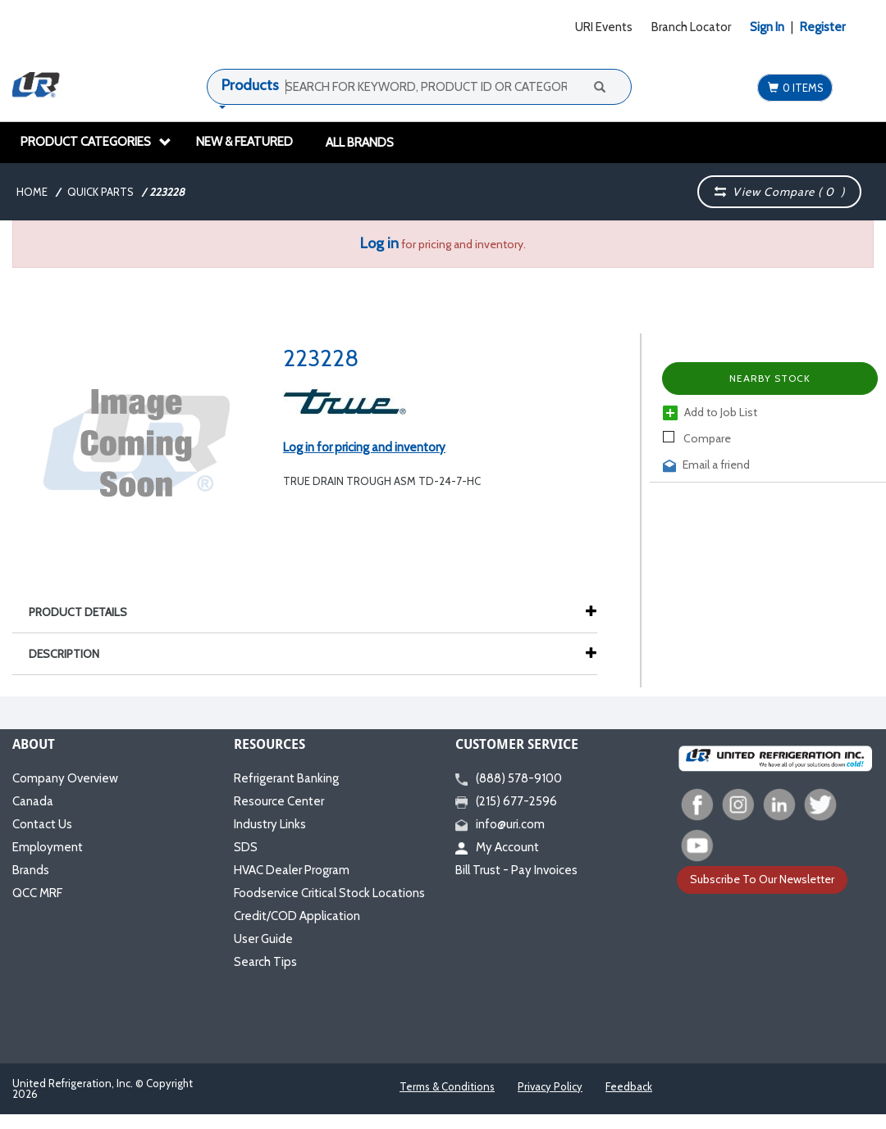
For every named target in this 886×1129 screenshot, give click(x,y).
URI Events (604, 27)
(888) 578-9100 (508, 778)
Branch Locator (691, 27)
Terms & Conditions (447, 1086)
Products (250, 85)
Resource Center (279, 801)
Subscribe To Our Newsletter (762, 879)
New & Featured (244, 141)
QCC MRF (37, 893)
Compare (697, 438)
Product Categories (96, 141)
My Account (497, 847)
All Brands (360, 142)
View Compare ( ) (780, 191)
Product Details (86, 612)
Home (32, 191)
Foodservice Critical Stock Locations (329, 893)
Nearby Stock (770, 378)
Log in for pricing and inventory (364, 447)
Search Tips (265, 961)
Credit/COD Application (297, 916)
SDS (246, 847)
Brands (30, 870)
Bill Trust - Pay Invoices (516, 870)
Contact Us (42, 824)
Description (72, 653)
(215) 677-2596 (506, 801)
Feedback (628, 1086)
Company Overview (65, 778)
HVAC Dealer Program (291, 870)
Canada (32, 801)
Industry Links (270, 824)
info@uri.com (500, 824)
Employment (47, 847)
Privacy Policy (550, 1086)
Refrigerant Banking (286, 778)
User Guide (263, 939)
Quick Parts (100, 191)
